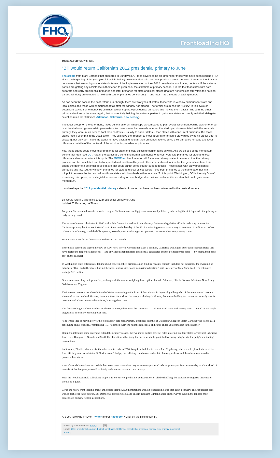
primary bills (155, 429)
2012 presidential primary (100, 188)
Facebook (117, 416)
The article (68, 75)
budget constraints (106, 429)
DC (90, 154)
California (116, 117)
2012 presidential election (83, 429)
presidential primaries (137, 429)
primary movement (171, 429)
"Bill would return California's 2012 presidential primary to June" (124, 68)
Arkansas (102, 117)
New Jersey (131, 117)
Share (66, 432)
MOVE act (120, 158)
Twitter (97, 416)
